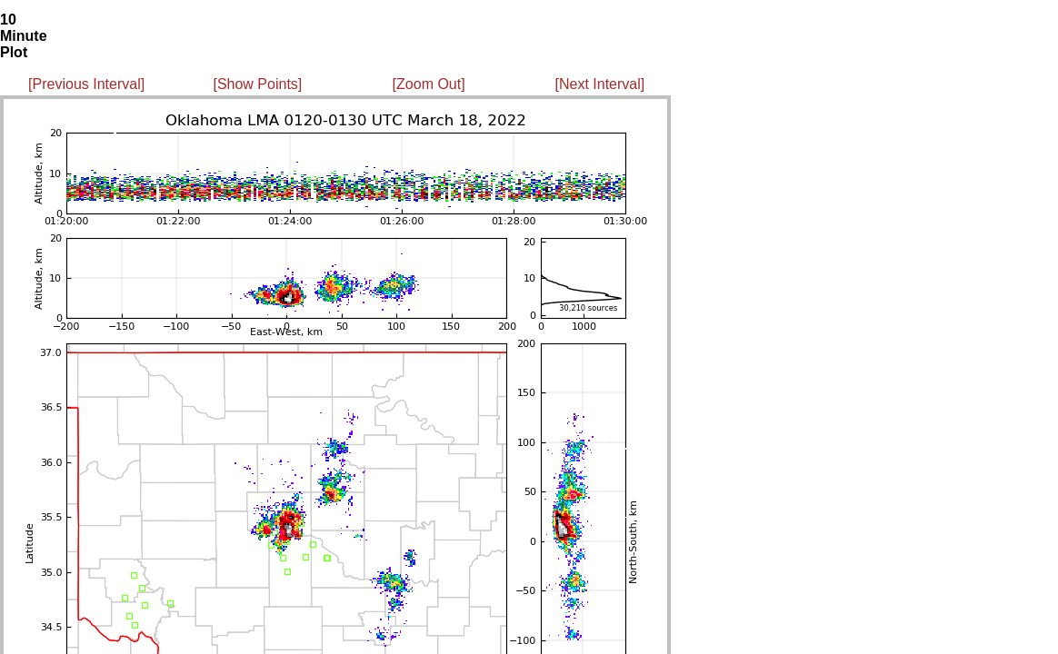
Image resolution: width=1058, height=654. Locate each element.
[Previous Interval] (86, 84)
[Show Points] (257, 84)
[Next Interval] (600, 84)
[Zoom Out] (429, 84)
